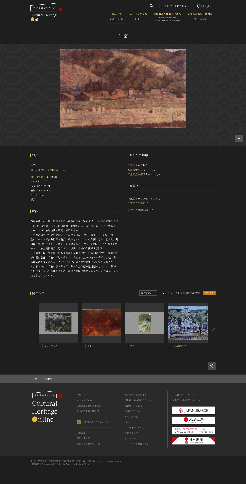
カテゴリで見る (138, 17)
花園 (89, 345)
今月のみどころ (132, 411)
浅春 (132, 345)
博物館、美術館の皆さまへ (138, 400)
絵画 (32, 170)
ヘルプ (128, 422)
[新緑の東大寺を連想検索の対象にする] (170, 346)
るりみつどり (50, 345)
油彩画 (41, 170)
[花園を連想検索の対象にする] (84, 346)
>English (204, 6)
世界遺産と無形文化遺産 (167, 17)
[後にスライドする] (212, 327)
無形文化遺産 (83, 438)
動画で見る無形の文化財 (89, 443)
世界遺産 (81, 432)
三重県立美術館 (136, 174)
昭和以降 (53, 170)
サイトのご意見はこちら (137, 444)
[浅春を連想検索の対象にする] (127, 346)
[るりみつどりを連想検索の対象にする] (41, 346)
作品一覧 (116, 17)
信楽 (130, 165)
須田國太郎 (36, 177)
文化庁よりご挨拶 (133, 405)
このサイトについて (175, 6)
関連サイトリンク (133, 433)
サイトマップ (131, 438)
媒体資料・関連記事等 (136, 394)
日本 (62, 170)
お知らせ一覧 (131, 416)
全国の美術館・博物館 (199, 17)
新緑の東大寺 (180, 345)
